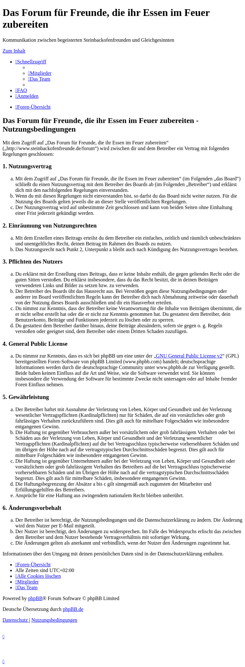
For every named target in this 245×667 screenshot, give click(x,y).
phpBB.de (73, 609)
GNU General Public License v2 (189, 356)
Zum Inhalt (14, 51)
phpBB (35, 598)
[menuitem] (39, 73)
